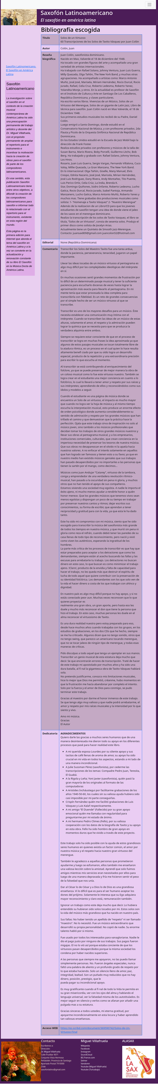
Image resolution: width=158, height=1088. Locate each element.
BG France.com (88, 1057)
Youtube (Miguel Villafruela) (93, 1066)
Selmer (84, 1060)
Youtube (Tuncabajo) (90, 1069)
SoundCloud (86, 1054)
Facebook (85, 1048)
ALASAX (128, 1041)
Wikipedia (85, 1045)
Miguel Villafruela (94, 1041)
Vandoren (85, 1063)
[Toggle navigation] (149, 4)
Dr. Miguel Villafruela (50, 1051)
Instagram (85, 1051)
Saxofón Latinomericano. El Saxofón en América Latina (21, 70)
